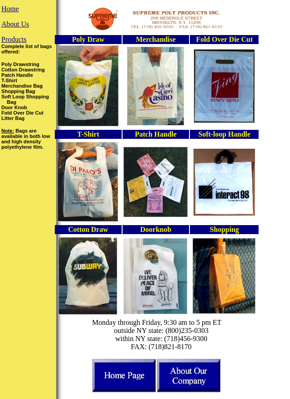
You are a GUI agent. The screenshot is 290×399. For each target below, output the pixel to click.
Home (10, 9)
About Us (15, 24)
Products (13, 39)
